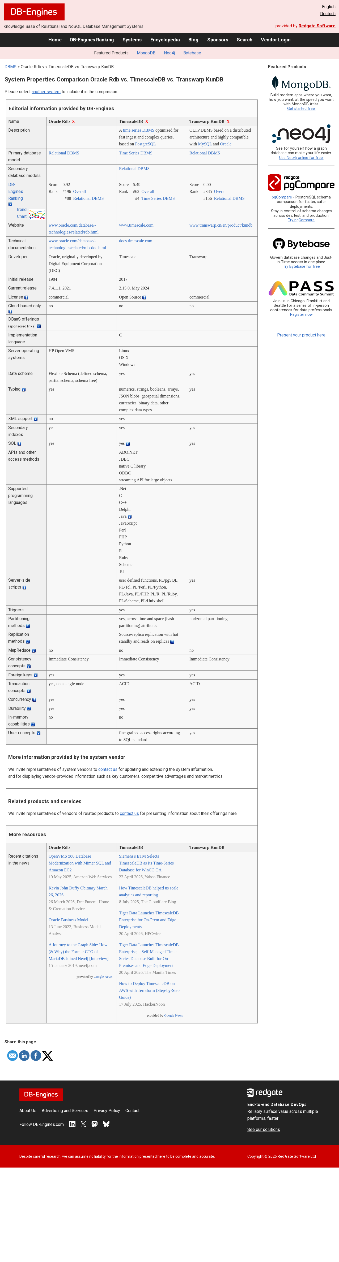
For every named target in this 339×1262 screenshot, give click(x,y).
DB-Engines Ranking (92, 39)
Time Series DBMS (135, 153)
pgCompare (282, 197)
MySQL (205, 144)
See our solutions (263, 1129)
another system (46, 91)
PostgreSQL (145, 144)
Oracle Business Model (68, 920)
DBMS (10, 66)
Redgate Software (317, 25)
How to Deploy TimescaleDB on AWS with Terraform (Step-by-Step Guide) (149, 990)
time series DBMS (138, 130)
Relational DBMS (64, 153)
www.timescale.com (136, 225)
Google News (103, 977)
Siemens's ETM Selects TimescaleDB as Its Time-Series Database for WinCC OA (146, 863)
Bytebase (192, 52)
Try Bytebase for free (301, 266)
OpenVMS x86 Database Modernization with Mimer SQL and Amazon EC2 (80, 863)
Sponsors (217, 39)
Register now (301, 314)
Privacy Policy (107, 1110)
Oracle (225, 144)
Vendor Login (276, 39)
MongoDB (146, 52)
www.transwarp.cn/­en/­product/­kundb (220, 225)
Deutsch (328, 13)
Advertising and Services (65, 1110)
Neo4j (169, 52)
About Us (27, 1110)
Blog (193, 39)
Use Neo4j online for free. (301, 157)
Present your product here (301, 335)
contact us (107, 769)
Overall (79, 191)
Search (244, 39)
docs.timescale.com (135, 241)
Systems (132, 39)
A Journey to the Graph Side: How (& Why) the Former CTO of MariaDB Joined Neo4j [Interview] (78, 952)
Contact (132, 1110)
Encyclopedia (165, 39)
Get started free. (301, 108)
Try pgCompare (301, 220)
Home (55, 39)
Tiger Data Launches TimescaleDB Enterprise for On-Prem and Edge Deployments (149, 920)
